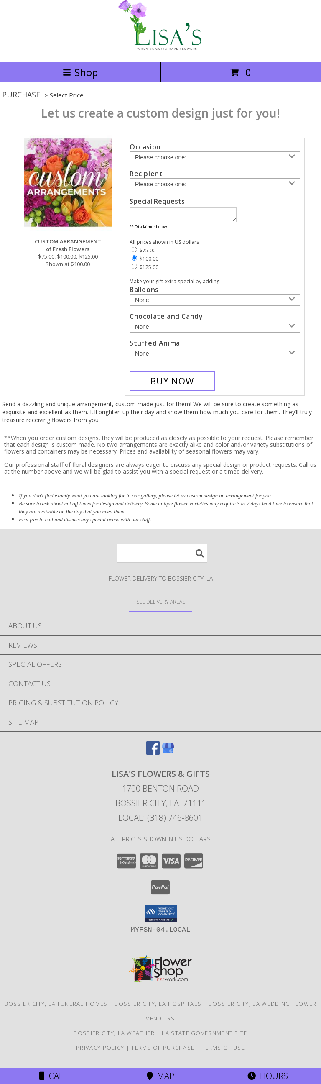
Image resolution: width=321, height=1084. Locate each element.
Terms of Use (223, 1050)
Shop (80, 72)
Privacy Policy (100, 1050)
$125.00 (145, 269)
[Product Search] (162, 555)
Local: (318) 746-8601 (160, 820)
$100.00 (145, 261)
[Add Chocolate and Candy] (215, 329)
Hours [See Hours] (267, 1075)
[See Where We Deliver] (160, 604)
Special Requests (157, 201)
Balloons (144, 292)
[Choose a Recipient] (215, 184)
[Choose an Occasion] (215, 157)
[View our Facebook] (153, 754)
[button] (161, 916)
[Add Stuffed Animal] (215, 356)
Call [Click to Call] (53, 1075)
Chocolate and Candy (166, 318)
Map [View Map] (160, 1075)
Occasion (145, 146)
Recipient (146, 173)
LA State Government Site (204, 1035)
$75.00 (143, 252)
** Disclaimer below (148, 229)
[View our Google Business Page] (168, 754)
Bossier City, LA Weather (114, 1035)
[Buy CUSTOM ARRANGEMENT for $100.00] (172, 384)
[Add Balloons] (215, 302)
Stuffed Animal (156, 345)
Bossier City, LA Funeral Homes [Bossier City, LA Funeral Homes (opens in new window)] (56, 1006)
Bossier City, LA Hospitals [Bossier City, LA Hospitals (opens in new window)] (158, 1006)
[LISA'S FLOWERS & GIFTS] (160, 50)
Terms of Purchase (162, 1050)
